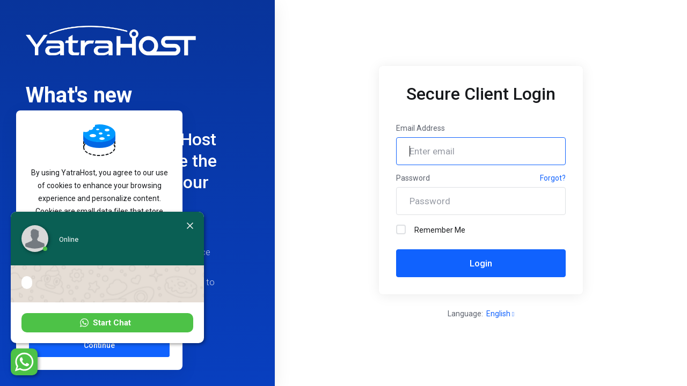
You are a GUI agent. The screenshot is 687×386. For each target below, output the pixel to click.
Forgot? (553, 178)
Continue (99, 345)
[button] (107, 322)
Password (413, 178)
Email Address (420, 128)
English (500, 313)
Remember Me (430, 229)
